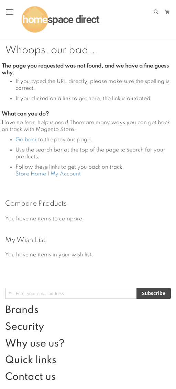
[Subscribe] (153, 293)
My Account (66, 174)
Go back (26, 140)
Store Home (30, 174)
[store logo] (60, 19)
